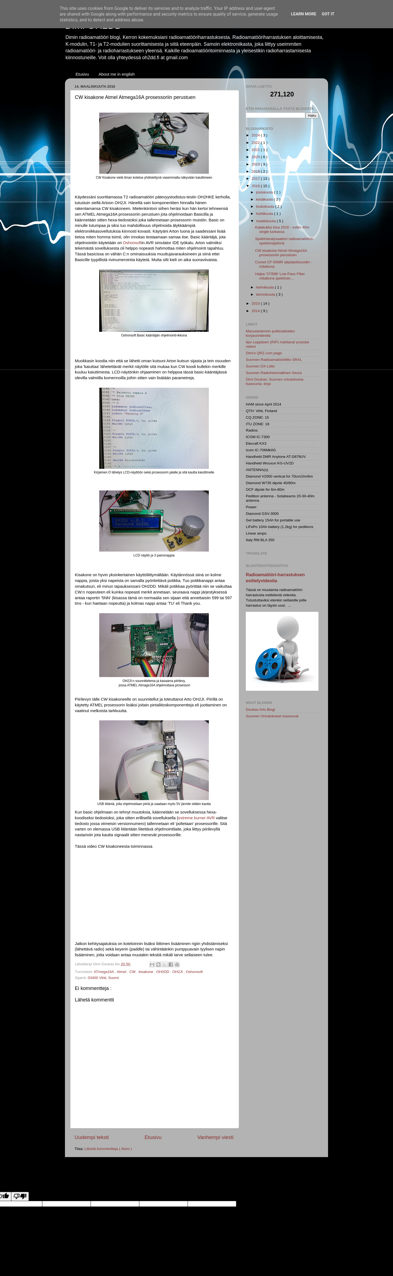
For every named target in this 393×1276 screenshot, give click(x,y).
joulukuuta (265, 192)
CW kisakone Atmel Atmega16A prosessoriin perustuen (281, 253)
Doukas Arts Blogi (260, 709)
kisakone (146, 972)
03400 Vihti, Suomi (103, 978)
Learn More (303, 14)
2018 (256, 171)
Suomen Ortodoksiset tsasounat (272, 716)
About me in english (117, 74)
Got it (328, 14)
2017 (256, 178)
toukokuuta (265, 206)
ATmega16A (104, 972)
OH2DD (163, 972)
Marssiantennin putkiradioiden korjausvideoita (270, 333)
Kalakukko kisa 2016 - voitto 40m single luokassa (282, 229)
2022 (256, 143)
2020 (256, 157)
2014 (256, 311)
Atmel (122, 972)
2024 (256, 135)
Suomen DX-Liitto (260, 366)
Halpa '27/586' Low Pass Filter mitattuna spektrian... (280, 276)
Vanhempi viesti (215, 1137)
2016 (256, 186)
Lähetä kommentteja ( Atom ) (108, 1149)
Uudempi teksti (92, 1137)
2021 (256, 150)
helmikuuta (265, 287)
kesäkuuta (265, 199)
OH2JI (178, 972)
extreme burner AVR (196, 818)
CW (132, 972)
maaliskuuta (266, 221)
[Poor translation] (20, 1196)
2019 (256, 164)
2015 (256, 303)
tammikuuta (266, 294)
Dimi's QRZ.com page (264, 353)
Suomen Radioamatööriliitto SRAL (274, 360)
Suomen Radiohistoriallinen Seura (274, 373)
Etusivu (82, 74)
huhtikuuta (265, 214)
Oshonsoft (132, 243)
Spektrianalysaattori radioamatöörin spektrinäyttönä (284, 241)
